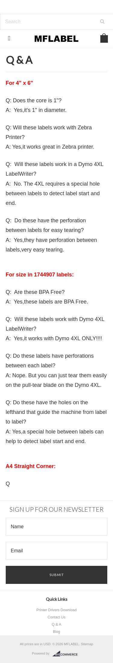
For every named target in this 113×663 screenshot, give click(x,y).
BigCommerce (66, 653)
